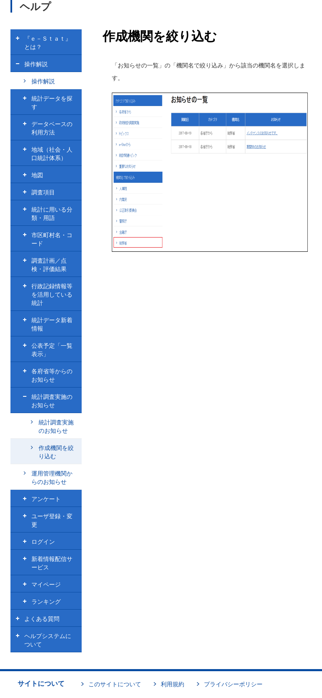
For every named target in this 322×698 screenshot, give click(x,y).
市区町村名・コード (51, 239)
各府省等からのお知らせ (51, 375)
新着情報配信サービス (51, 563)
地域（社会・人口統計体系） (51, 153)
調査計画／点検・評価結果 (49, 264)
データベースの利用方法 (51, 128)
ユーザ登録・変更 (51, 520)
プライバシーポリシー (233, 684)
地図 (37, 175)
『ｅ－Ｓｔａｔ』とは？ (47, 42)
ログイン (43, 541)
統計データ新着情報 (51, 324)
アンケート (46, 499)
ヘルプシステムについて (47, 640)
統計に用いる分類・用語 (51, 213)
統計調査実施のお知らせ (51, 400)
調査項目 (43, 192)
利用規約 (172, 684)
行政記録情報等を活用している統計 (51, 294)
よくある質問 (41, 618)
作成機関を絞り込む (56, 452)
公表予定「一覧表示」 (51, 349)
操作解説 (36, 64)
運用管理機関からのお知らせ (51, 477)
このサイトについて (114, 684)
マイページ (46, 584)
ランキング (46, 601)
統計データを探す (51, 102)
